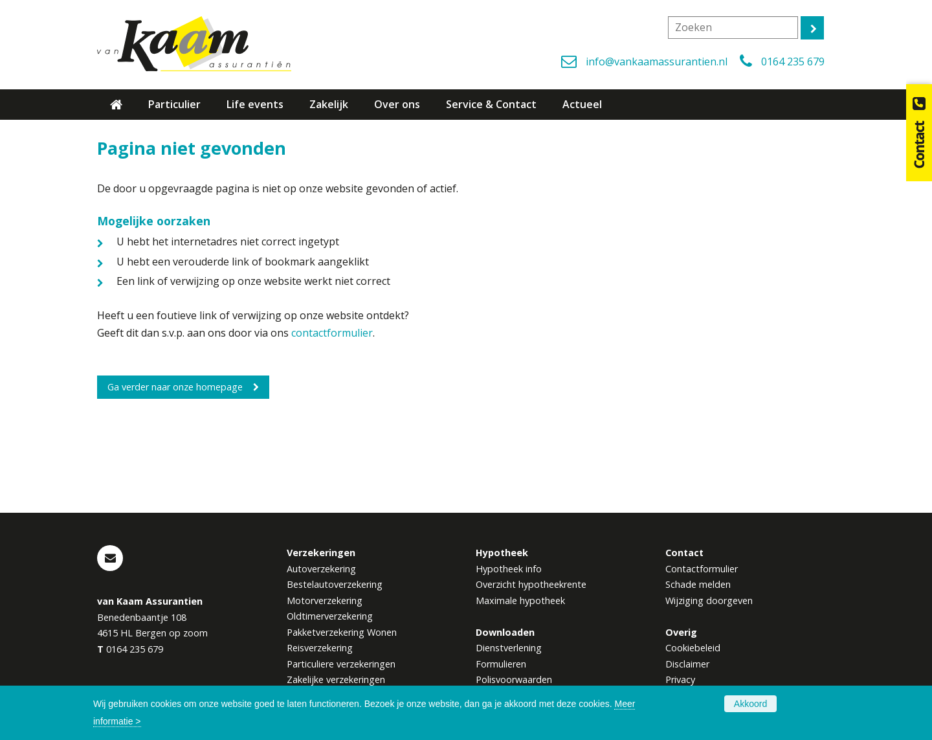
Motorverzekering (324, 600)
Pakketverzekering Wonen (342, 632)
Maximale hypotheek (520, 600)
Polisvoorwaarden (514, 679)
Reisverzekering (320, 648)
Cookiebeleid (692, 648)
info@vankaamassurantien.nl (656, 61)
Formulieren (501, 664)
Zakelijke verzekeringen (336, 679)
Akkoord (750, 704)
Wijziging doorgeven (709, 600)
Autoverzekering (321, 569)
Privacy (680, 679)
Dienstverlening (509, 648)
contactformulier (332, 333)
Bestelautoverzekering (335, 584)
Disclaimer (687, 664)
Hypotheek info (509, 569)
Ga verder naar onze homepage (175, 387)
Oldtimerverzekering (330, 616)
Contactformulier (701, 569)
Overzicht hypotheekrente (531, 584)
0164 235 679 (793, 61)
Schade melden (698, 584)
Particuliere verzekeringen (341, 664)
